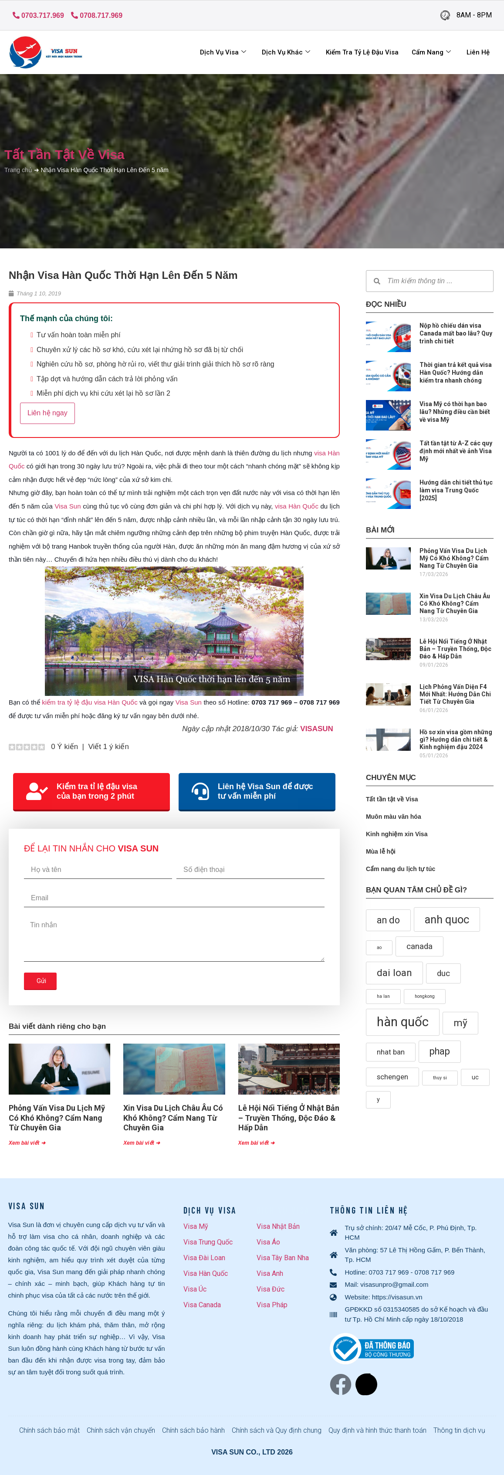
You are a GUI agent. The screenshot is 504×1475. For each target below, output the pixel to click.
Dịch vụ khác (286, 52)
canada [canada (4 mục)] (419, 946)
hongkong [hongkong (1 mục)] (425, 996)
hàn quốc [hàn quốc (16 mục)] (403, 1021)
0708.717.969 (96, 15)
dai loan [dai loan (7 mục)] (394, 973)
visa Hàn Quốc (296, 506)
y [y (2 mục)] (378, 1099)
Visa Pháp (272, 1305)
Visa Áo (268, 1242)
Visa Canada (202, 1305)
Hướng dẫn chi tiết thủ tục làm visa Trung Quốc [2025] (456, 490)
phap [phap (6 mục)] (440, 1051)
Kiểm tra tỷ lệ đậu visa (362, 52)
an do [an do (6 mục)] (388, 920)
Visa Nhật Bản (278, 1226)
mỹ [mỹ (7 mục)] (460, 1023)
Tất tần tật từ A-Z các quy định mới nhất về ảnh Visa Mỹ (455, 451)
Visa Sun (67, 506)
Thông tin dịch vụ (459, 1430)
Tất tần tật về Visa (64, 154)
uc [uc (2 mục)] (475, 1077)
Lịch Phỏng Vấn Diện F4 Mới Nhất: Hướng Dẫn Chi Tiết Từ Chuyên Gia (455, 694)
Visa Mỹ (195, 1226)
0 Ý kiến (63, 747)
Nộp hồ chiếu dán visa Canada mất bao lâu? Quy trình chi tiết (455, 333)
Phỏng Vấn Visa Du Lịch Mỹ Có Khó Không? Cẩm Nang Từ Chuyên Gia (57, 1117)
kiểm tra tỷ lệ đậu (67, 702)
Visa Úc (194, 1289)
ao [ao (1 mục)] (379, 947)
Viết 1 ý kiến (108, 747)
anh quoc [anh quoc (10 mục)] (447, 919)
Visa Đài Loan (204, 1258)
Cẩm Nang (431, 52)
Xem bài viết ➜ (27, 1143)
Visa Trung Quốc (208, 1242)
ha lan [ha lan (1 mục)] (383, 996)
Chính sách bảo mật (49, 1430)
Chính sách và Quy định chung (276, 1430)
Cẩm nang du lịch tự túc (400, 868)
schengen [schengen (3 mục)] (392, 1077)
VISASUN (316, 729)
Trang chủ (18, 169)
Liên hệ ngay (47, 413)
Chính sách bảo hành (193, 1430)
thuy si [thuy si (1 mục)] (440, 1078)
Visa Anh (270, 1273)
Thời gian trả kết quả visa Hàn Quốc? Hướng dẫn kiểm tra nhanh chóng (455, 372)
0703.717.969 (38, 15)
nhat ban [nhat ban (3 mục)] (391, 1052)
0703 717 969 (389, 1272)
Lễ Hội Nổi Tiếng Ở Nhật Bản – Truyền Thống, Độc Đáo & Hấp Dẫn (288, 1117)
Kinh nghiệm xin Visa (397, 834)
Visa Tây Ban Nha (283, 1258)
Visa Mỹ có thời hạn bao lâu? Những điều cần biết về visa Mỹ (454, 411)
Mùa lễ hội (381, 851)
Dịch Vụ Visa (223, 52)
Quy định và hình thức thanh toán (377, 1430)
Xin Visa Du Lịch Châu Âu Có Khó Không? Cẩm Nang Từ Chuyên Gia (173, 1117)
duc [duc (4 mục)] (443, 973)
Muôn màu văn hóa (393, 816)
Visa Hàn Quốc (205, 1273)
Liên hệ (478, 52)
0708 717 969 (435, 1272)
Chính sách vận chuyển (121, 1430)
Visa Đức (270, 1289)
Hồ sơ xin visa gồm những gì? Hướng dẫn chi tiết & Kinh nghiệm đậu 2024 (455, 739)
